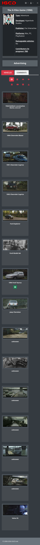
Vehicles (8, 72)
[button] (26, 3)
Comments (22, 72)
